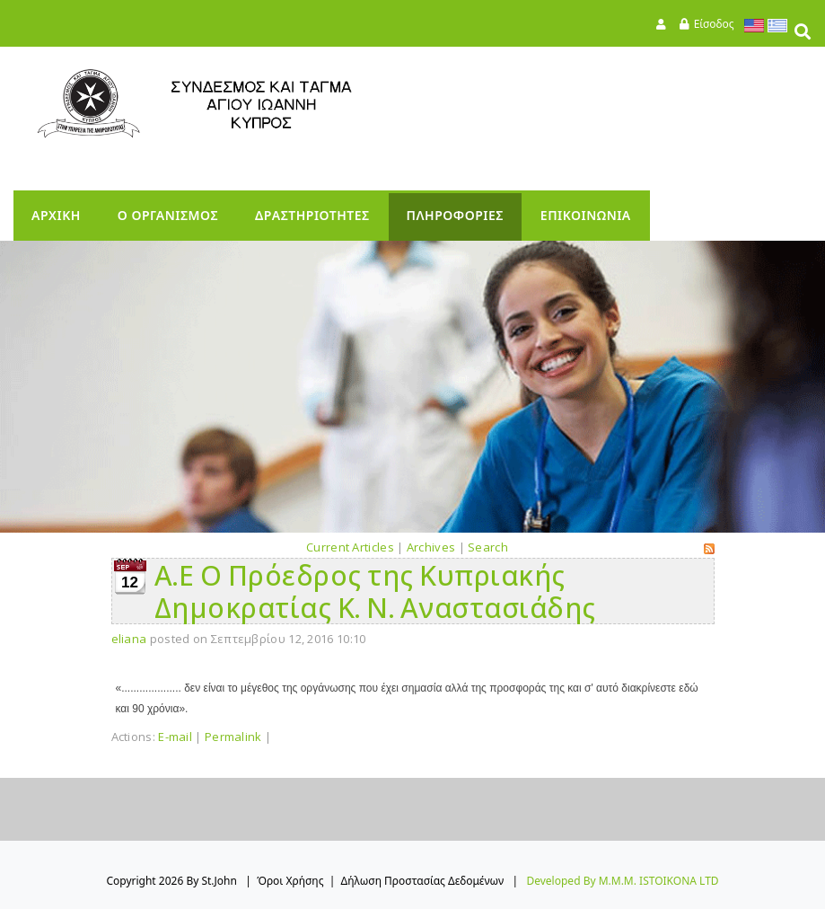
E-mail (175, 736)
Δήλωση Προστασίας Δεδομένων (423, 880)
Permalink (233, 736)
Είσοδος (714, 23)
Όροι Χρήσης (290, 880)
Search (488, 547)
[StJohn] (228, 103)
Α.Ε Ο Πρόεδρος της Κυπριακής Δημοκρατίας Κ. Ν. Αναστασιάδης (375, 591)
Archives (431, 547)
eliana (129, 639)
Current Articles (350, 547)
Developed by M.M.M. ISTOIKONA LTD (622, 880)
